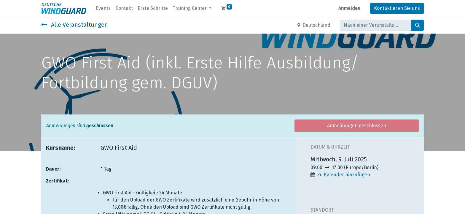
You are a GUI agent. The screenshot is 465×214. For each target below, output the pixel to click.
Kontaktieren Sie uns (397, 8)
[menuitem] (103, 8)
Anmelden (349, 8)
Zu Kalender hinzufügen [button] (343, 174)
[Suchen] (417, 25)
